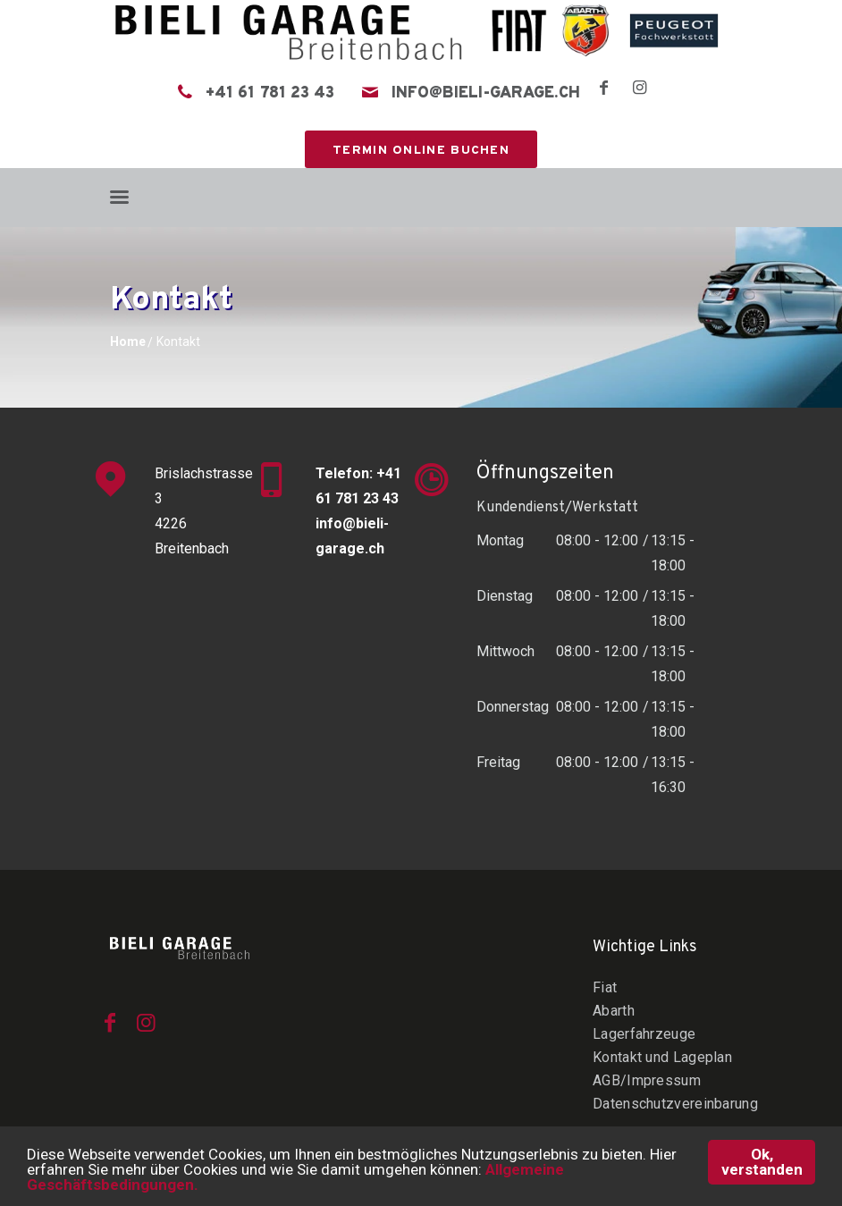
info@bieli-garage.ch (486, 94)
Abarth (614, 1010)
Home (128, 341)
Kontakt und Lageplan (662, 1057)
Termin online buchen (421, 150)
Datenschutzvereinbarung (675, 1103)
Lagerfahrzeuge (644, 1033)
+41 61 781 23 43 (270, 94)
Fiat (605, 987)
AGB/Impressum (647, 1080)
